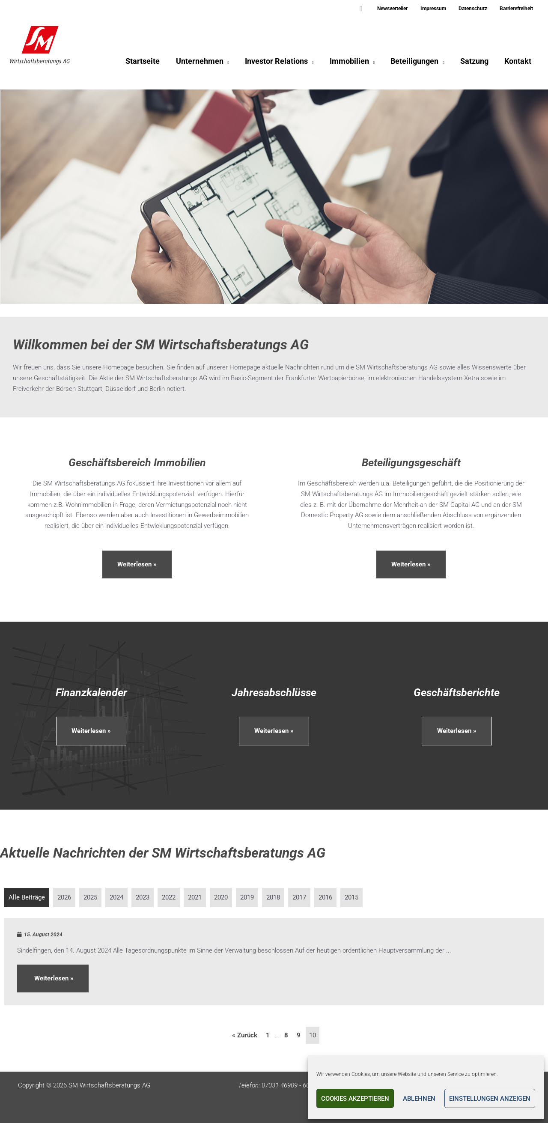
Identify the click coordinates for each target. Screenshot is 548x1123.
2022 (169, 897)
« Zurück (244, 1035)
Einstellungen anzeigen (489, 1098)
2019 (247, 897)
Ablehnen (419, 1098)
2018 (273, 897)
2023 (142, 897)
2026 (64, 897)
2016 (325, 897)
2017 (299, 897)
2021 (195, 897)
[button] (370, 8)
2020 (221, 897)
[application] (229, 62)
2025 (90, 897)
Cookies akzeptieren (355, 1098)
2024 (116, 897)
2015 (351, 897)
